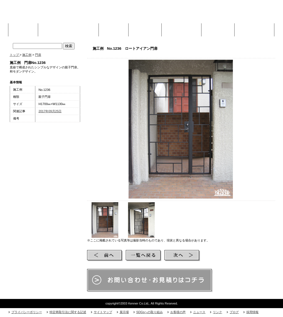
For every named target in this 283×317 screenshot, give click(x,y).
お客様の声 (178, 312)
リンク (217, 312)
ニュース (199, 312)
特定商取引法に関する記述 (68, 312)
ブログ (234, 312)
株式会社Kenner (52, 14)
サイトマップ (103, 312)
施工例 (114, 28)
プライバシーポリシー (26, 312)
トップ (15, 54)
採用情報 (252, 312)
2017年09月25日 (49, 111)
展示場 (124, 312)
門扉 (38, 54)
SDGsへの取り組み (149, 312)
